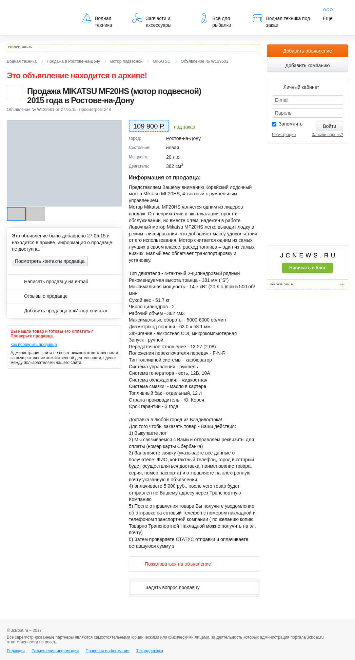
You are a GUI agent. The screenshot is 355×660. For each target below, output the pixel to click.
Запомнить (291, 124)
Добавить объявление (307, 51)
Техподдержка (149, 650)
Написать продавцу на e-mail (50, 281)
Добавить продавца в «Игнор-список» (59, 311)
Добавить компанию (307, 65)
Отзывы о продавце (40, 296)
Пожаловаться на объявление (172, 564)
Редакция (16, 650)
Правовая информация (107, 650)
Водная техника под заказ (281, 20)
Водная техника (96, 20)
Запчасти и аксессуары (151, 20)
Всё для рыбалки (215, 20)
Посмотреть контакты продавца (50, 261)
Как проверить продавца (34, 344)
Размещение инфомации (55, 650)
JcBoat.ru (39, 10)
